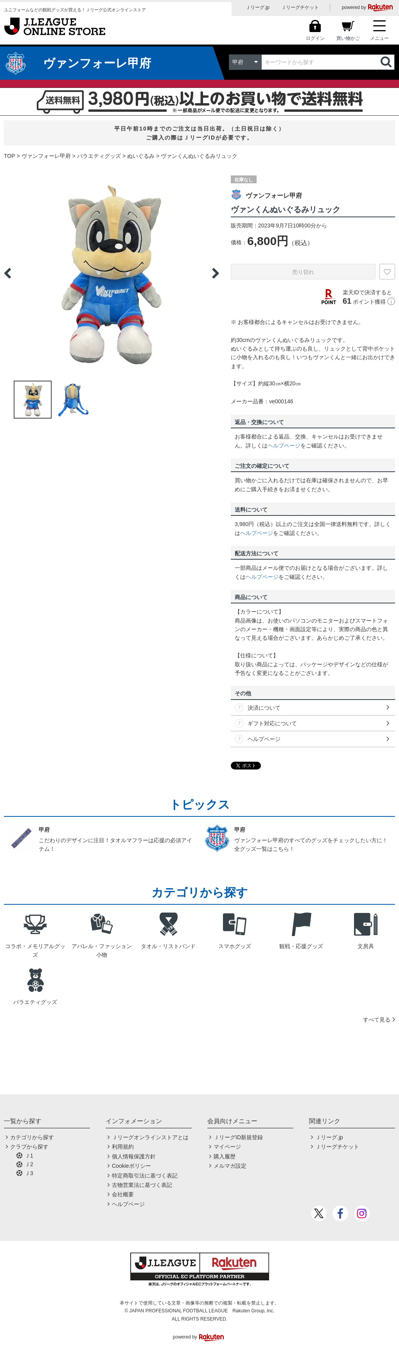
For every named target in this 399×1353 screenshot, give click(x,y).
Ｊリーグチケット (300, 7)
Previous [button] (7, 273)
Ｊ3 (29, 1173)
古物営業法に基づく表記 (142, 1185)
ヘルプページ (284, 445)
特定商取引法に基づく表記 (145, 1175)
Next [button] (215, 273)
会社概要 (123, 1194)
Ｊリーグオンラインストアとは (150, 1137)
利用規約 (123, 1147)
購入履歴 (224, 1156)
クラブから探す (29, 1147)
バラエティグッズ (99, 156)
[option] (111, 273)
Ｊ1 (29, 1156)
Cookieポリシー (131, 1166)
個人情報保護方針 (134, 1156)
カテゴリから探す (32, 1137)
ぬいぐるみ (141, 156)
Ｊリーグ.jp (258, 7)
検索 (386, 62)
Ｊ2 (29, 1164)
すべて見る (376, 1020)
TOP (9, 156)
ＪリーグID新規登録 (238, 1137)
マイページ (227, 1147)
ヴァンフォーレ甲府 (46, 156)
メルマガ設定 (230, 1166)
